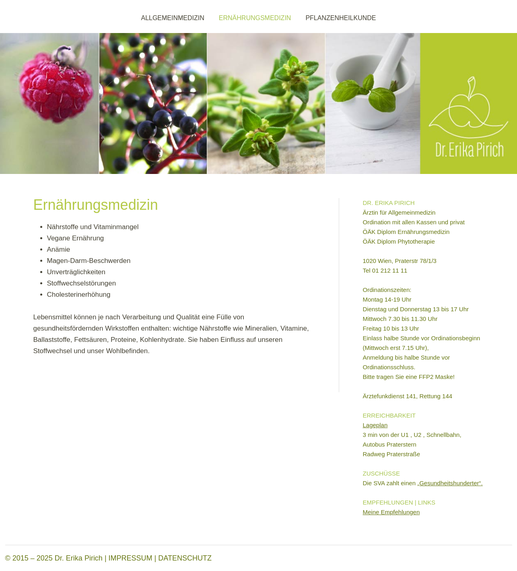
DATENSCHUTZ (185, 558)
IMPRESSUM (130, 558)
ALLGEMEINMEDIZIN (172, 17)
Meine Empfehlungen (391, 512)
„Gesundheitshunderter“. (450, 483)
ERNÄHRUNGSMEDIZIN (255, 17)
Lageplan (375, 425)
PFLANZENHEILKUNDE (340, 17)
